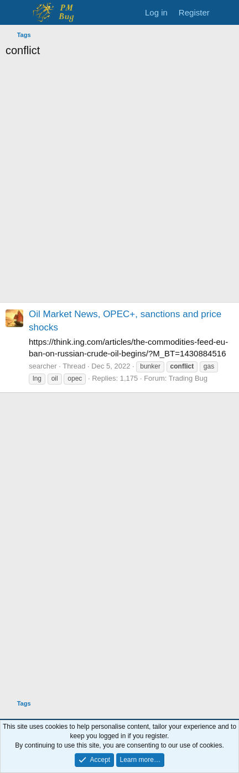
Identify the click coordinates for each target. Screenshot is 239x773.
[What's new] (226, 12)
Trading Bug (188, 378)
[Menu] (15, 13)
